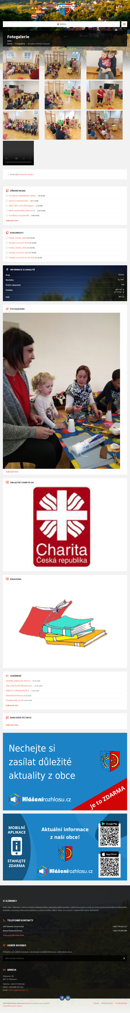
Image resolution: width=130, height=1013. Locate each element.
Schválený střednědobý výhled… (23, 195)
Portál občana (121, 1003)
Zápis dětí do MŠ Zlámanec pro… (20, 685)
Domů (96, 1003)
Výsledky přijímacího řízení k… (19, 680)
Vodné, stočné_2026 (17, 238)
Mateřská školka (27, 174)
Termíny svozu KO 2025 (19, 252)
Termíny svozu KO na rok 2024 (21, 257)
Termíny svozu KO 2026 (19, 242)
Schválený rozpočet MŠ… (20, 215)
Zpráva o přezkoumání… (19, 200)
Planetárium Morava (14, 695)
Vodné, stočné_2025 (17, 247)
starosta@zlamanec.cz (18, 990)
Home (9, 43)
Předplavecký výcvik (15, 700)
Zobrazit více (12, 220)
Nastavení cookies (15, 1006)
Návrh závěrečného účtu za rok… (23, 210)
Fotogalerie (20, 43)
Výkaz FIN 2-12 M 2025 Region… (22, 205)
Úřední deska (107, 1003)
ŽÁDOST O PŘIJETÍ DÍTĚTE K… (18, 690)
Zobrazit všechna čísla (13, 935)
